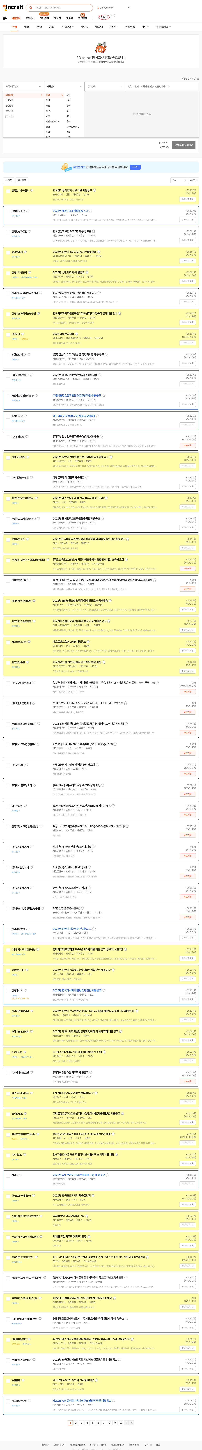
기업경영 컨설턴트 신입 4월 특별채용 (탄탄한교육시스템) (83, 744)
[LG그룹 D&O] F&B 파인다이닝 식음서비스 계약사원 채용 (83, 1154)
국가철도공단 (18, 539)
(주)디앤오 (16, 1154)
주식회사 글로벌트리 (21, 785)
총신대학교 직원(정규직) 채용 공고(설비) (74, 416)
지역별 (14, 26)
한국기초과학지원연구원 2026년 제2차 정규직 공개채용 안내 (85, 313)
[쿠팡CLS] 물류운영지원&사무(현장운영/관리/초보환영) (82, 1298)
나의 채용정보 (161, 26)
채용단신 (145, 26)
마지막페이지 (131, 1422)
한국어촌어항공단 (20, 1011)
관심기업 (22, 180)
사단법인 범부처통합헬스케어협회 (28, 560)
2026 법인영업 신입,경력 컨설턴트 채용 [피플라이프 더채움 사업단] (88, 724)
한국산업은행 (18, 662)
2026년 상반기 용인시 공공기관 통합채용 (74, 252)
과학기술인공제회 (20, 1031)
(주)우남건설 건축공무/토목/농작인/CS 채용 (76, 436)
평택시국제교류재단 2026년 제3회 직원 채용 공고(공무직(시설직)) (88, 949)
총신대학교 (17, 416)
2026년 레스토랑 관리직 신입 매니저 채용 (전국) (78, 498)
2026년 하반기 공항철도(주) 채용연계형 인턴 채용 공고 (82, 970)
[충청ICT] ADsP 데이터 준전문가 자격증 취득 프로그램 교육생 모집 (88, 1278)
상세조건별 (66, 26)
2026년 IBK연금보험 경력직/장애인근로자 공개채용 (80, 601)
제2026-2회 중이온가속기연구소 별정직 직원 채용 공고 (82, 1401)
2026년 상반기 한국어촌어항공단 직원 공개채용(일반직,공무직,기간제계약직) (93, 1011)
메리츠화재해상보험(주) (23, 1134)
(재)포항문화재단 (20, 375)
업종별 (52, 26)
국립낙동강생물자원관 (22, 395)
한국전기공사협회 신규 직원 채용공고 (72, 190)
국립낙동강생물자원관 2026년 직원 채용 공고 (77, 395)
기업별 (39, 26)
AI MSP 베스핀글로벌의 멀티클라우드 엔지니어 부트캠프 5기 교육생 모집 (91, 1339)
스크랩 (8, 180)
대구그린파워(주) (20, 1093)
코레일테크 (17, 1113)
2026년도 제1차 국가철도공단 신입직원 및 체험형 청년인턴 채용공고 (89, 539)
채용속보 (84, 26)
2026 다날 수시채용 (63, 334)
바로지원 (187, 445)
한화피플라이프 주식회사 (23, 724)
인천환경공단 (18, 211)
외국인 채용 (130, 26)
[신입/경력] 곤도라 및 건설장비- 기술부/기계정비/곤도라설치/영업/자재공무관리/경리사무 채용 (102, 580)
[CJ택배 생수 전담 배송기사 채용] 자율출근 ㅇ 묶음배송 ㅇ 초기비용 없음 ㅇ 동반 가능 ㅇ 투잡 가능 (104, 683)
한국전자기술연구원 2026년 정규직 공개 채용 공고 (79, 621)
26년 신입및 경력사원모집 (66, 908)
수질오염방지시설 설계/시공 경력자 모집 (74, 765)
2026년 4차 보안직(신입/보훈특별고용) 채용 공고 (79, 1175)
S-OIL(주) (16, 1052)
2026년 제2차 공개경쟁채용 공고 (70, 211)
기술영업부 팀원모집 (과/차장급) (70, 867)
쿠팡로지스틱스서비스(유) (24, 1298)
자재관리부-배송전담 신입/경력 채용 (72, 847)
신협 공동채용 (18, 457)
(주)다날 (15, 334)
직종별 (27, 26)
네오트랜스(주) (18, 642)
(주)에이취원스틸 (20, 1072)
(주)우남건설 (17, 436)
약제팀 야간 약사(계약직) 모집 (68, 1216)
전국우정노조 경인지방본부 (24, 826)
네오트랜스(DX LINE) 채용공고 (69, 642)
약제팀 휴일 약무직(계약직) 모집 (70, 1236)
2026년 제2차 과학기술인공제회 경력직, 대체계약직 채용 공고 (85, 1031)
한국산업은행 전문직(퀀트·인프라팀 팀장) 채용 (77, 662)
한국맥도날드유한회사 (22, 498)
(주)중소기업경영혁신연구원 (25, 908)
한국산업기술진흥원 (21, 1360)
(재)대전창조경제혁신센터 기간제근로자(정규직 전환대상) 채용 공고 (88, 1319)
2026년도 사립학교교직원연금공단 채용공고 (76, 518)
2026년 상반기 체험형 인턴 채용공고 (72, 929)
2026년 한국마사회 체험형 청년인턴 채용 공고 (77, 990)
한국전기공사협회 (20, 190)
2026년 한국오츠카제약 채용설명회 (72, 1195)
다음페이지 (126, 1422)
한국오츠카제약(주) (21, 1195)
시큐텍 (14, 1175)
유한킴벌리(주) (18, 354)
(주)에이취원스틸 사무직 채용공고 (70, 1072)
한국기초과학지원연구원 (23, 313)
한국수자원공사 (19, 272)
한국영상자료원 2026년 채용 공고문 (72, 231)
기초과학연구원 (19, 1401)
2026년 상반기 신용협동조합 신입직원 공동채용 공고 (80, 457)
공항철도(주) (17, 970)
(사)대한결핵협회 (20, 477)
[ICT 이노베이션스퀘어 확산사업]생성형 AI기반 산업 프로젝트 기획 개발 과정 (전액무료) (99, 1257)
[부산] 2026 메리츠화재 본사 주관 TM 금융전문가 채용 (82, 1134)
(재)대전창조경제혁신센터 (24, 1319)
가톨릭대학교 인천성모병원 (24, 1216)
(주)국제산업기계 (20, 847)
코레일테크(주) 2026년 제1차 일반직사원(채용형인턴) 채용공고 (86, 1113)
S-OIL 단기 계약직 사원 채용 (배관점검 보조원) (77, 1052)
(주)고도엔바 (17, 765)
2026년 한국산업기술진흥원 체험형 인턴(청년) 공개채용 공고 (85, 1360)
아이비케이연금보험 (21, 601)
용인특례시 (17, 252)
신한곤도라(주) (18, 580)
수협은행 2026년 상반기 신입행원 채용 (73, 1380)
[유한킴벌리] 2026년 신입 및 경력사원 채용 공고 (78, 354)
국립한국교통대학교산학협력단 (26, 1278)
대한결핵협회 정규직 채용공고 (68, 477)
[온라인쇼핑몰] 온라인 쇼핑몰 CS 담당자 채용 (76, 785)
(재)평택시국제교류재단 (23, 949)
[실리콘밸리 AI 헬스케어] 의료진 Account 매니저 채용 (82, 806)
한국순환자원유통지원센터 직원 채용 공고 (74, 293)
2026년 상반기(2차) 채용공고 (69, 272)
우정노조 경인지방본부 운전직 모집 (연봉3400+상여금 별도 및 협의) (89, 826)
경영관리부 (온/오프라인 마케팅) (70, 888)
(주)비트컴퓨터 (18, 1339)
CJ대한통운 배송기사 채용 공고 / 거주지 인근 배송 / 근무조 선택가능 (88, 703)
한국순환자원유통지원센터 (24, 293)
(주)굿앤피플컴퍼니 (21, 683)
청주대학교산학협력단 (22, 1257)
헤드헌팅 (99, 26)
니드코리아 (17, 806)
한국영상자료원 (19, 231)
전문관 (112, 26)
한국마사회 (17, 990)
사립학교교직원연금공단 (23, 518)
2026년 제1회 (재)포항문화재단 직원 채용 (75, 375)
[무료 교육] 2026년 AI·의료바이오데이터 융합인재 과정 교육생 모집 (88, 560)
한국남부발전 (18, 929)
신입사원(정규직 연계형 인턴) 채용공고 (73, 1093)
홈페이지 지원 (187, 199)
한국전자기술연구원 (21, 621)
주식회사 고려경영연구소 (23, 744)
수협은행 (15, 1380)
